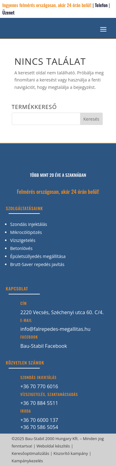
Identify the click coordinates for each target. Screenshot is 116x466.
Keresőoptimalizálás (30, 453)
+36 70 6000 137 (39, 420)
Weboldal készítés (53, 446)
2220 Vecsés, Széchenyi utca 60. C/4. (62, 312)
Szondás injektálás (28, 224)
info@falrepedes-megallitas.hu (55, 329)
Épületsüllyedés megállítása (38, 256)
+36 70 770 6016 (39, 386)
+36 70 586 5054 (39, 427)
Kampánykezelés (27, 461)
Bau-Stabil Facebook (43, 346)
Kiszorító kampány (71, 453)
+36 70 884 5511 (39, 403)
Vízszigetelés (23, 240)
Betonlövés (21, 248)
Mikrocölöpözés (26, 232)
